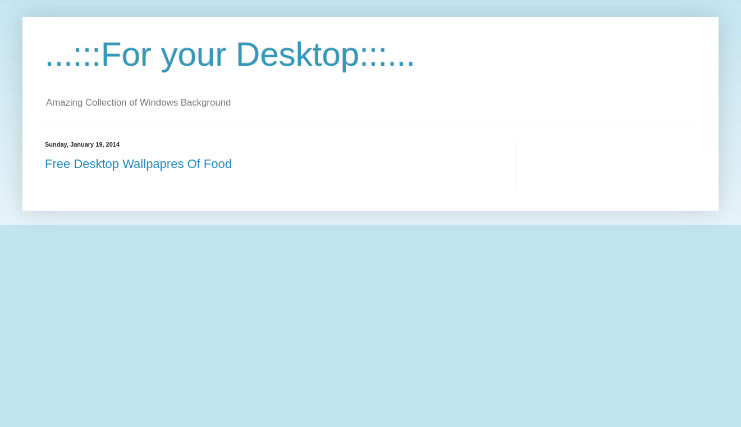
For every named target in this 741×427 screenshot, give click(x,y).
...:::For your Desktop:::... (230, 54)
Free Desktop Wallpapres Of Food (138, 164)
